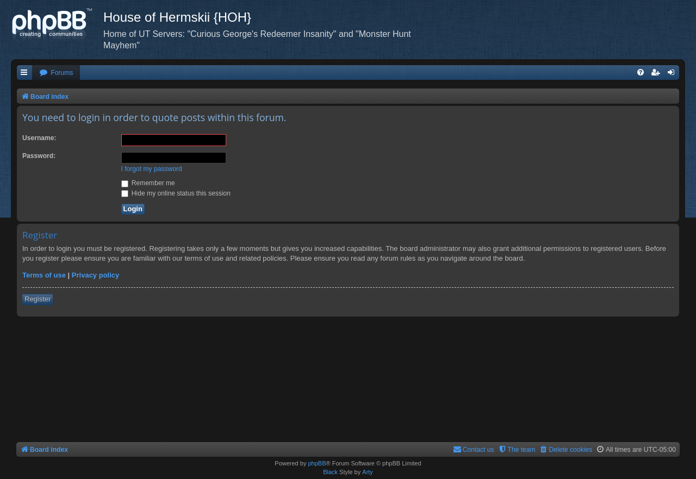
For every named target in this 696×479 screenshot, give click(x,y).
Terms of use (44, 275)
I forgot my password (151, 169)
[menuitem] (56, 73)
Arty (367, 472)
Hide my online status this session (176, 193)
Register (37, 299)
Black (330, 472)
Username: (39, 138)
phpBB (317, 463)
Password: (38, 156)
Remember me (148, 183)
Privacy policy (95, 275)
